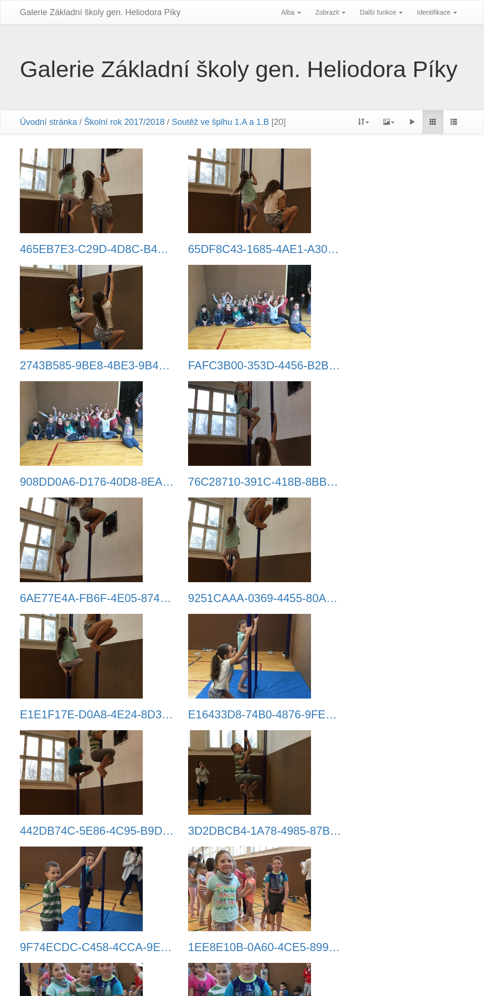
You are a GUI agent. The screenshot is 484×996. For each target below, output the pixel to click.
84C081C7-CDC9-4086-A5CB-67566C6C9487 (395, 831)
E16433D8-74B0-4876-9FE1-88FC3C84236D (89, 598)
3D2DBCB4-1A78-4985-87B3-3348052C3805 (395, 598)
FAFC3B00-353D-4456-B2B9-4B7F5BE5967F (89, 365)
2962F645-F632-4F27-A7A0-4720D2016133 (242, 831)
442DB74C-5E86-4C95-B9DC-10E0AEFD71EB (242, 598)
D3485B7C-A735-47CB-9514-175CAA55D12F (89, 831)
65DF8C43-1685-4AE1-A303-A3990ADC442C (242, 249)
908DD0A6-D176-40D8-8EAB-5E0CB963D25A (242, 365)
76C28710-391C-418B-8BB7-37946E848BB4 (395, 365)
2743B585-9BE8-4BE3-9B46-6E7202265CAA (395, 249)
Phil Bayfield (339, 977)
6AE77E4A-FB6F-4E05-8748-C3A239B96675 (89, 482)
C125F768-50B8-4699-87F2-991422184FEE (242, 947)
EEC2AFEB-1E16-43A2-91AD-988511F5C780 (89, 947)
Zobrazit (330, 12)
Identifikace (437, 12)
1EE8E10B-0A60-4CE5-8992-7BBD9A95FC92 (242, 714)
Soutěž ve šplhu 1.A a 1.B (220, 122)
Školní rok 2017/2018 (124, 122)
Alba (291, 12)
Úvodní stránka (48, 122)
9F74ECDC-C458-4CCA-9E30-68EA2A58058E (89, 714)
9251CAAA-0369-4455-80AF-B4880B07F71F (242, 482)
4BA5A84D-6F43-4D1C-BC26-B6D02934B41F (395, 714)
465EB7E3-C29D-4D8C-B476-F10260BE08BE (89, 249)
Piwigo (223, 977)
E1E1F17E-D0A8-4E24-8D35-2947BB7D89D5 (395, 482)
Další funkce (381, 12)
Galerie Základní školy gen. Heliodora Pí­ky (100, 12)
